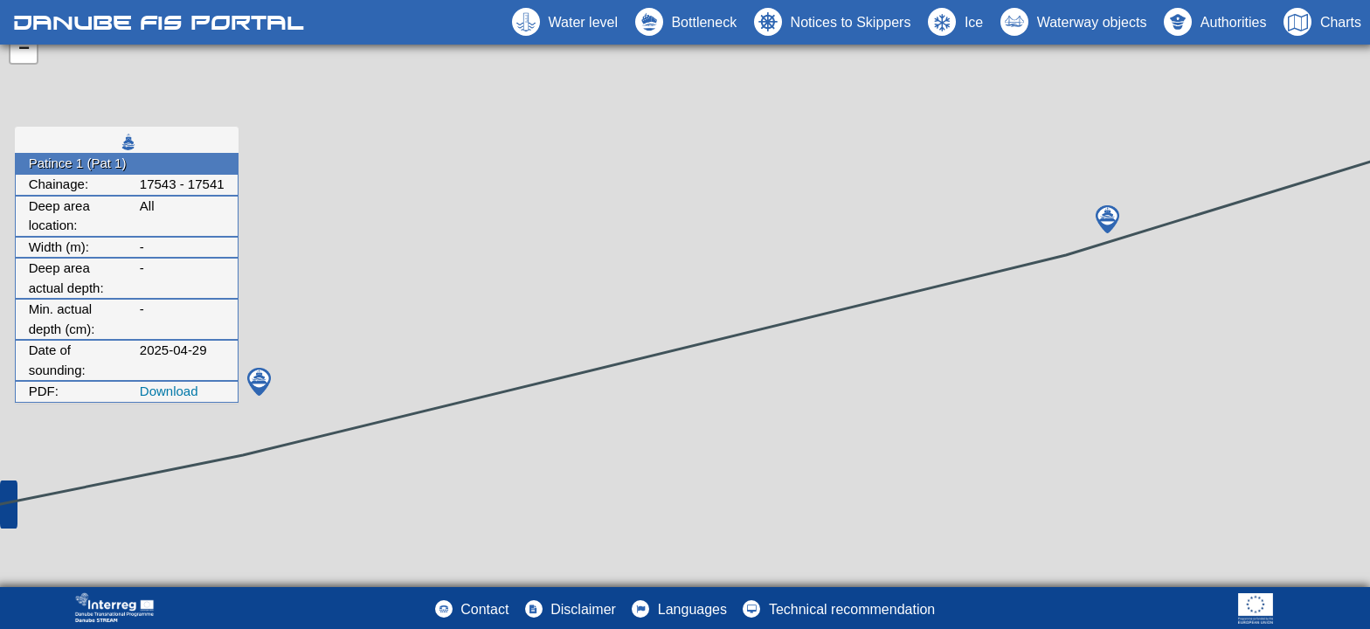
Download (169, 391)
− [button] (24, 50)
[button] (1073, 22)
